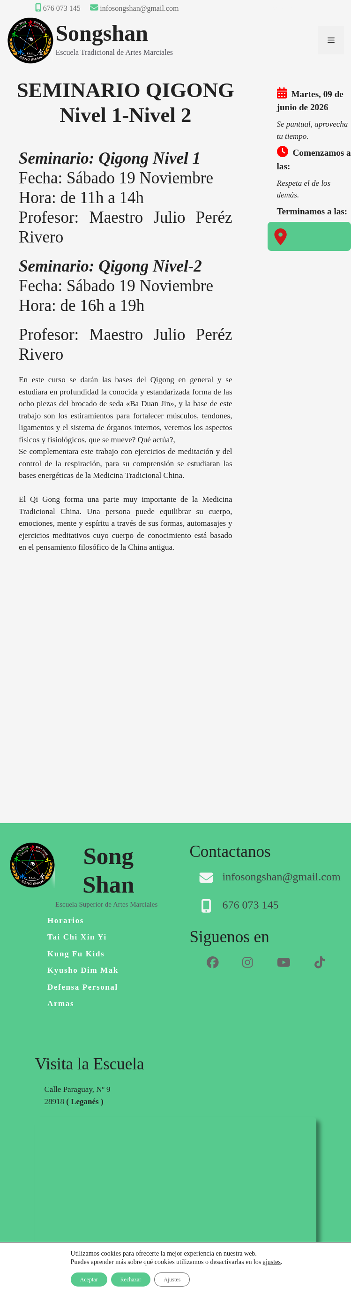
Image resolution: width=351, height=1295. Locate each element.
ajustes (272, 1261)
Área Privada (282, 8)
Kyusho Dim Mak (83, 970)
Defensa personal (82, 987)
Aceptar (89, 1279)
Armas (60, 1003)
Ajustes (172, 1279)
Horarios (65, 920)
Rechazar (131, 1279)
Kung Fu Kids (76, 953)
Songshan (101, 33)
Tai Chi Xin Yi (77, 936)
